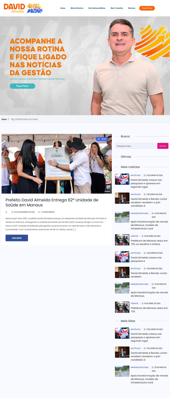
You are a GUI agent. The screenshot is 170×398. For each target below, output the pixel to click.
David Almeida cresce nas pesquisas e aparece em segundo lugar (146, 183)
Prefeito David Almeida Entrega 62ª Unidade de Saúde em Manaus (52, 202)
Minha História (77, 8)
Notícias (131, 8)
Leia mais (17, 238)
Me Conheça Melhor (97, 8)
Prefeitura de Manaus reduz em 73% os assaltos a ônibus (149, 242)
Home (62, 8)
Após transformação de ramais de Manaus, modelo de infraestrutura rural (149, 225)
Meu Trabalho (117, 8)
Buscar (162, 145)
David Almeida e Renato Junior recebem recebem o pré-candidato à (149, 202)
